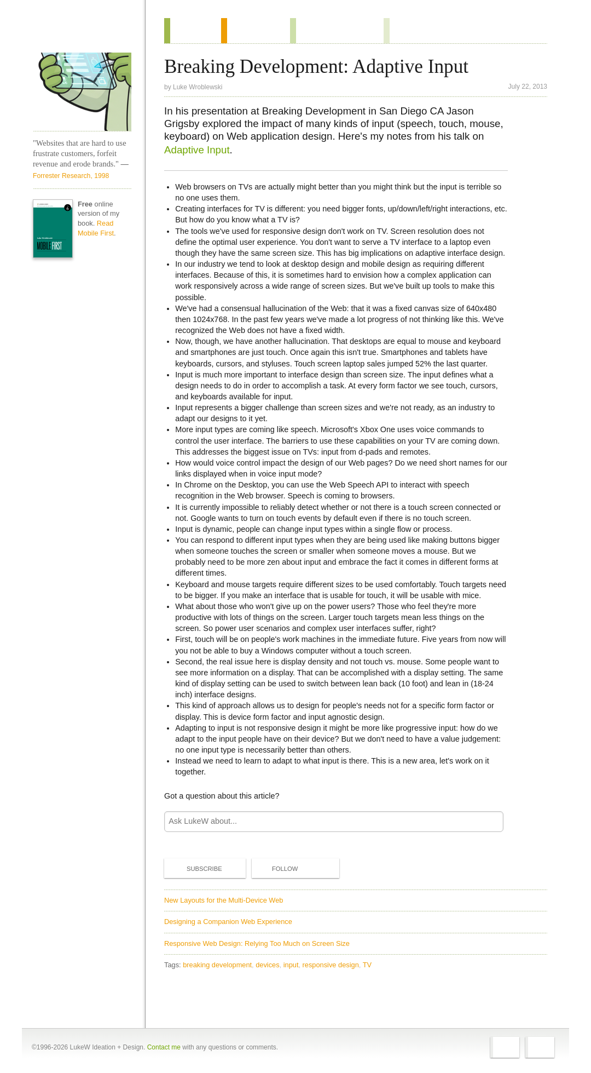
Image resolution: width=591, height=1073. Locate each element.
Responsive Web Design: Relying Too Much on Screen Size (257, 943)
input (291, 965)
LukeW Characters (82, 92)
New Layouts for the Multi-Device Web (223, 900)
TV (367, 965)
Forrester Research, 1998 (71, 176)
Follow (276, 869)
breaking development (217, 965)
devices (267, 965)
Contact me (164, 1047)
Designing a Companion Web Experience (228, 921)
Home (78, 32)
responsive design (331, 965)
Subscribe (195, 868)
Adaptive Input (197, 150)
